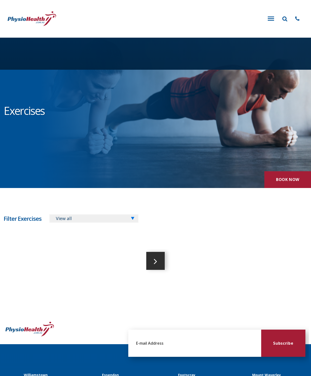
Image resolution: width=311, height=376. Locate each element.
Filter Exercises (23, 218)
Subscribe (283, 343)
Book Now (287, 179)
